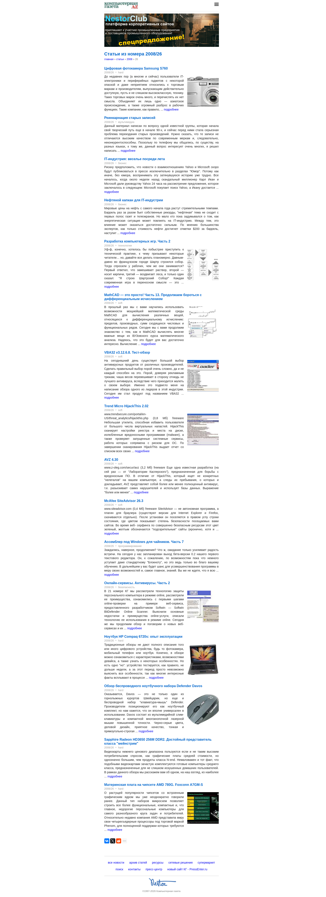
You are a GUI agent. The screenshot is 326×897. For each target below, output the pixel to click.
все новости (116, 862)
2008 (129, 59)
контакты (134, 869)
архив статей (138, 862)
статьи (120, 59)
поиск (119, 869)
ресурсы (157, 862)
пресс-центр (153, 869)
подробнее (171, 109)
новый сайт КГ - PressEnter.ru (187, 869)
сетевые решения (180, 862)
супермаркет (206, 862)
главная (109, 59)
